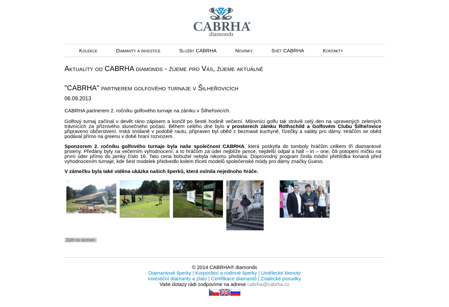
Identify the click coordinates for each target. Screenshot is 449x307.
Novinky (244, 50)
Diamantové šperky (170, 273)
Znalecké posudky (280, 278)
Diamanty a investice (138, 50)
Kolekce (88, 50)
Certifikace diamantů (234, 278)
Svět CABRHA (287, 50)
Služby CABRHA (198, 50)
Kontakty (333, 50)
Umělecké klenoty (280, 273)
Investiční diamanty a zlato (178, 278)
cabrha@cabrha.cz (268, 284)
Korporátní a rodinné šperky (225, 273)
